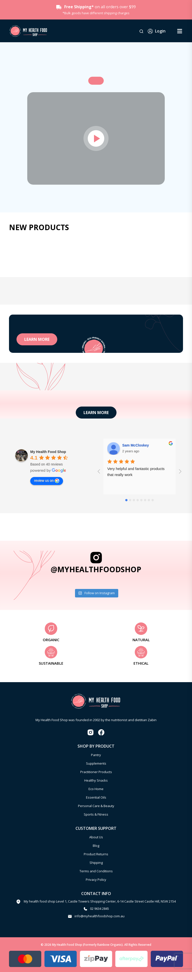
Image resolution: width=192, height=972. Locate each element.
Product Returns (96, 854)
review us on (46, 481)
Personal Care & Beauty (96, 806)
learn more (37, 339)
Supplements (96, 763)
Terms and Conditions (96, 871)
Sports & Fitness (96, 814)
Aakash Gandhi (135, 445)
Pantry (96, 755)
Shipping (96, 862)
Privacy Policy (96, 879)
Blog (96, 845)
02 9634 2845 (99, 908)
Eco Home (96, 789)
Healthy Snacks (96, 780)
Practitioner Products (96, 772)
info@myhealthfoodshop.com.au (99, 916)
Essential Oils (96, 797)
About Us (96, 837)
